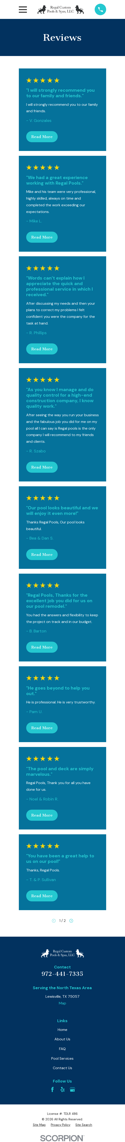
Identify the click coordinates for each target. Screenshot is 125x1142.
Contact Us (62, 1067)
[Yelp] (62, 1089)
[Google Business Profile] (72, 1089)
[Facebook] (52, 1089)
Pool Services (62, 1058)
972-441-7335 (62, 973)
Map (62, 1003)
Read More (42, 136)
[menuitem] (39, 1125)
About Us (62, 1039)
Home (62, 1029)
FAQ (62, 1048)
